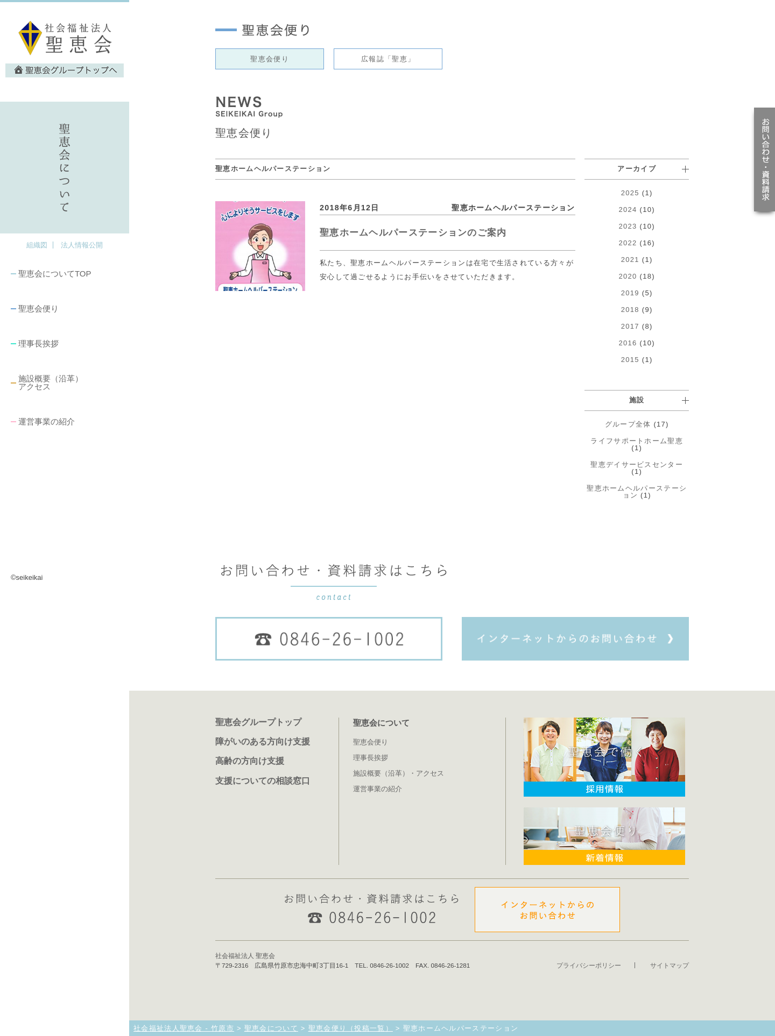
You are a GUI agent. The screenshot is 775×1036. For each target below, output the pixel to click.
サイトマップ (669, 965)
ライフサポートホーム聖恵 (636, 441)
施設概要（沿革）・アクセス (398, 773)
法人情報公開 (82, 245)
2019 (630, 293)
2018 (630, 310)
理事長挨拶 (38, 343)
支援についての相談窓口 (262, 780)
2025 (630, 193)
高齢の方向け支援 (249, 760)
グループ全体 (628, 424)
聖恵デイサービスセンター (636, 464)
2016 (628, 343)
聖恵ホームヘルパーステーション (637, 491)
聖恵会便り (38, 308)
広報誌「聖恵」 (388, 59)
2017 (630, 326)
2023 (628, 226)
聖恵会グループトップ (258, 722)
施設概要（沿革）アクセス (50, 382)
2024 (628, 209)
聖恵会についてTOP (54, 273)
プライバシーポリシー (588, 965)
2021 (630, 260)
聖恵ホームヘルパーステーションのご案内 (413, 233)
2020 (628, 276)
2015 (630, 360)
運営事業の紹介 (46, 421)
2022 (628, 243)
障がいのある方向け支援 (262, 741)
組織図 (36, 245)
